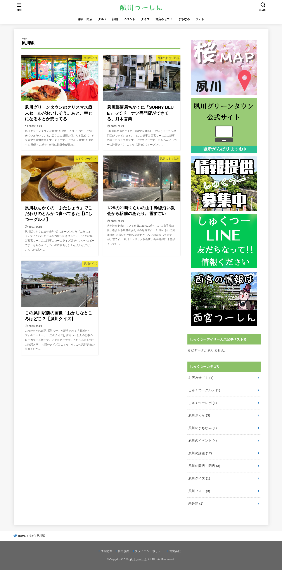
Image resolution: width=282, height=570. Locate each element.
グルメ (102, 19)
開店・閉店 (85, 19)
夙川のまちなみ (202, 428)
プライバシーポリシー (149, 551)
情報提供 (106, 551)
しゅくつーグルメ (204, 390)
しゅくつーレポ (202, 403)
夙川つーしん (138, 559)
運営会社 (175, 551)
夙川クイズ (199, 478)
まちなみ (184, 19)
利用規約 (123, 551)
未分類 (195, 503)
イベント (129, 19)
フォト (199, 19)
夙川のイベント (202, 440)
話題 (115, 19)
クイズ (145, 19)
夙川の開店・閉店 (204, 466)
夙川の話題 (200, 453)
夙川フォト (199, 491)
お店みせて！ (164, 19)
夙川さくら (199, 415)
